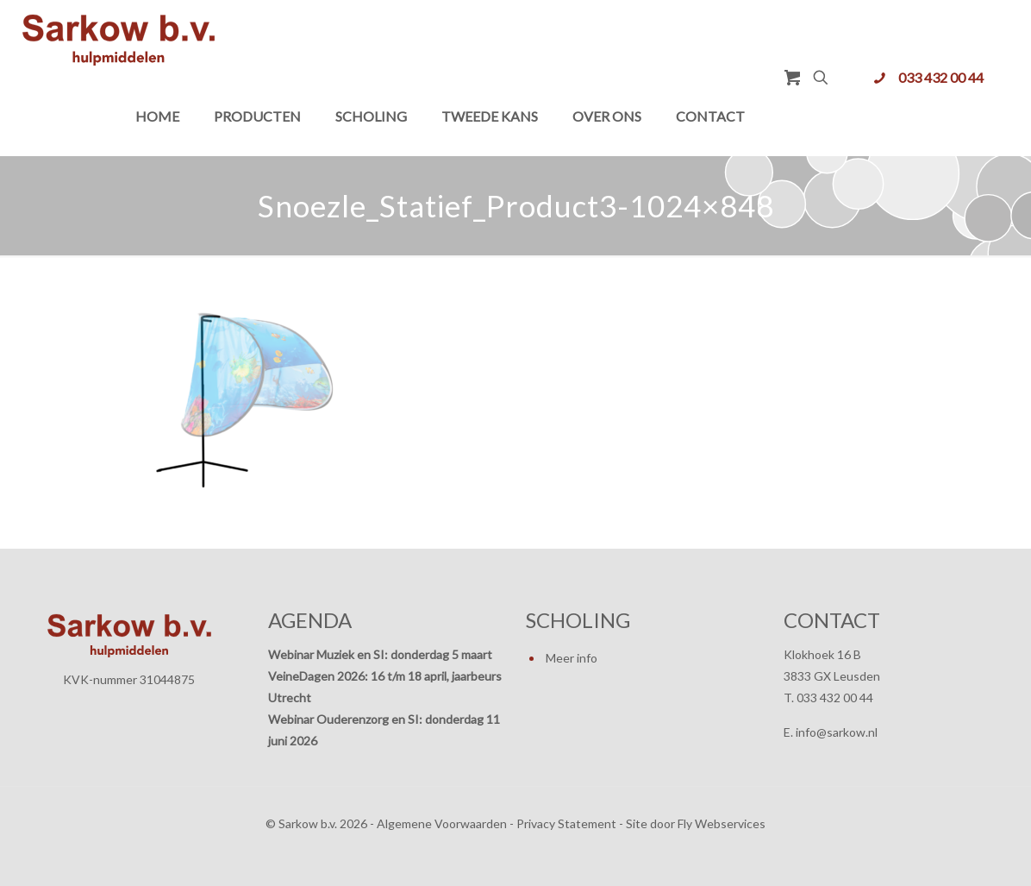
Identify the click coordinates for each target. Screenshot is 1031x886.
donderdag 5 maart (441, 654)
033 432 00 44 (941, 77)
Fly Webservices (721, 823)
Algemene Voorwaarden (442, 823)
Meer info (571, 657)
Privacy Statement (566, 823)
